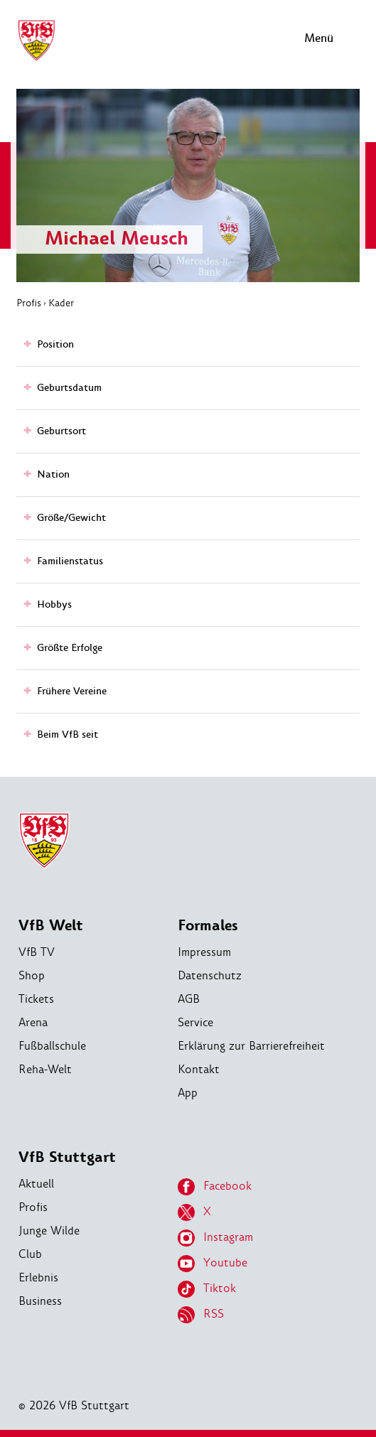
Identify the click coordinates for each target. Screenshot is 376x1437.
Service (195, 1022)
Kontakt (199, 1069)
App (188, 1092)
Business (40, 1300)
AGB (189, 998)
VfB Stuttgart (67, 1157)
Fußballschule (52, 1045)
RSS (201, 1314)
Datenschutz (210, 975)
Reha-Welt (45, 1069)
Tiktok (207, 1289)
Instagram (215, 1238)
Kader (61, 302)
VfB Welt (50, 925)
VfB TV (36, 951)
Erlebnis (38, 1277)
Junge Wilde (49, 1230)
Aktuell (36, 1183)
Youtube (212, 1263)
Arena (33, 1022)
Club (30, 1254)
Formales (208, 925)
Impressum (204, 951)
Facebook (215, 1186)
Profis (28, 302)
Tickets (36, 998)
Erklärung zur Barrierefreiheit (251, 1045)
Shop (31, 975)
